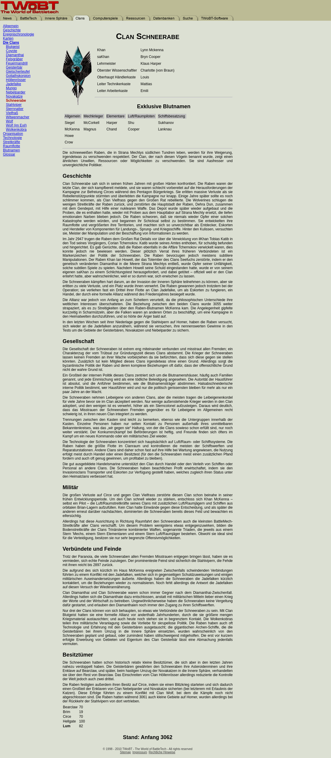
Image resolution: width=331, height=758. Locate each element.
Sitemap (125, 752)
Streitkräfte (11, 142)
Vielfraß (12, 113)
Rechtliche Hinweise (162, 752)
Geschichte (12, 30)
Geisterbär (14, 67)
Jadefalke (13, 84)
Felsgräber (14, 59)
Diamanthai (15, 55)
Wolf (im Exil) (16, 125)
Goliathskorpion (18, 76)
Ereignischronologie (18, 34)
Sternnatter (14, 109)
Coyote (11, 51)
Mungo (11, 88)
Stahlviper (14, 105)
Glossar (9, 154)
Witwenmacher (17, 117)
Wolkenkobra (16, 129)
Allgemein (11, 26)
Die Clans (11, 43)
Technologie (12, 138)
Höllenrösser (16, 80)
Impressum (140, 752)
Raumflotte (11, 146)
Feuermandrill (16, 63)
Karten (8, 38)
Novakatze (14, 96)
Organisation (13, 134)
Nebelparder (15, 92)
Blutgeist (12, 47)
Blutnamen (11, 150)
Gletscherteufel (18, 72)
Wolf (9, 121)
